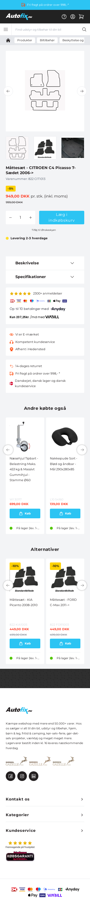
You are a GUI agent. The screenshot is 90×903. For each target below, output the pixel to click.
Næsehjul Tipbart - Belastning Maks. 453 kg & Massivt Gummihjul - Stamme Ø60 (24, 469)
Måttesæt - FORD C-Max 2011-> (63, 602)
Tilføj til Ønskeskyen (44, 230)
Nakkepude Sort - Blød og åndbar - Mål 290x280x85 (63, 464)
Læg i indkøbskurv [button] (61, 217)
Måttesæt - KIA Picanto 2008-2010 (23, 602)
